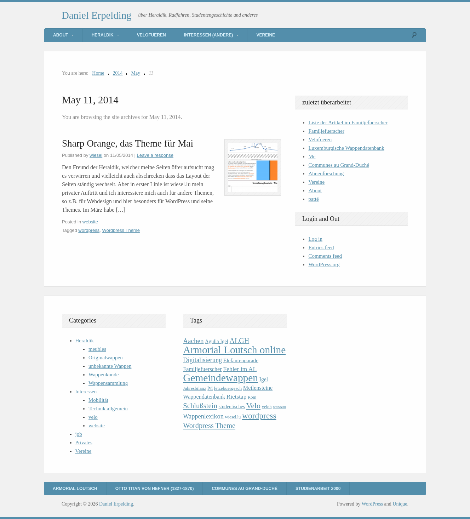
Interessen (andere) (208, 35)
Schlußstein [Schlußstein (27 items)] (200, 406)
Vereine (265, 35)
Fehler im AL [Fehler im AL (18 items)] (240, 368)
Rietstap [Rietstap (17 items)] (237, 396)
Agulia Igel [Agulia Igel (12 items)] (216, 341)
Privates (83, 442)
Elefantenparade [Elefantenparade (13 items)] (240, 360)
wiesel (96, 155)
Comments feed (325, 256)
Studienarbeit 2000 (318, 488)
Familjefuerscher (326, 131)
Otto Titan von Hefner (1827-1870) (154, 488)
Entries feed (321, 247)
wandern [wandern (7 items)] (279, 407)
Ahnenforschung (326, 173)
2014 (118, 73)
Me (311, 156)
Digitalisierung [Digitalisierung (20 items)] (202, 360)
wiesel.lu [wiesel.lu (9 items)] (233, 417)
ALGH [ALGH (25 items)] (240, 340)
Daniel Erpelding (97, 15)
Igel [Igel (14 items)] (263, 379)
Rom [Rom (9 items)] (252, 397)
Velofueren (151, 35)
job (78, 434)
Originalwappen (105, 357)
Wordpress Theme (120, 230)
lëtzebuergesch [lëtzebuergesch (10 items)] (228, 388)
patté (313, 199)
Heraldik (103, 35)
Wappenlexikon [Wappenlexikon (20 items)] (203, 416)
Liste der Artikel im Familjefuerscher (347, 122)
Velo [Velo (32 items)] (253, 405)
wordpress (88, 230)
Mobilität (98, 400)
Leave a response (155, 155)
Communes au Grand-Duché (338, 165)
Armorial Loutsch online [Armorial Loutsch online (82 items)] (234, 349)
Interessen (86, 391)
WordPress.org (323, 264)
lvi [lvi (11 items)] (210, 388)
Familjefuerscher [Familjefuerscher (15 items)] (202, 369)
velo (93, 417)
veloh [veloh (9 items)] (267, 406)
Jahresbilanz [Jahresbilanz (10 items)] (194, 388)
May (136, 73)
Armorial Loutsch (75, 488)
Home (98, 73)
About (60, 35)
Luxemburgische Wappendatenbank (346, 148)
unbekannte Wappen (109, 366)
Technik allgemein (108, 408)
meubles (97, 349)
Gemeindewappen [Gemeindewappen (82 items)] (220, 377)
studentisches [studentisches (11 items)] (232, 406)
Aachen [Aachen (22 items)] (193, 340)
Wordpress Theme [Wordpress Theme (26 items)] (209, 425)
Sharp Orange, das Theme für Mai (127, 143)
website (90, 221)
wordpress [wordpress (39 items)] (259, 415)
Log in (315, 239)
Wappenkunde (103, 374)
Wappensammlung (108, 383)
